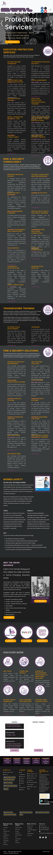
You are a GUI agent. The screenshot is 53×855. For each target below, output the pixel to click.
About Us (22, 776)
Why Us (5, 774)
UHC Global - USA (32, 773)
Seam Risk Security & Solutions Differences (9, 778)
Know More (10, 641)
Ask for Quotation (12, 42)
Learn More (11, 154)
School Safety (8, 782)
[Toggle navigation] (50, 9)
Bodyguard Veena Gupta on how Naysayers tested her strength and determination (13, 728)
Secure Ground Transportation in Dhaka (9, 813)
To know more (40, 601)
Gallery (21, 781)
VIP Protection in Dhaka (42, 812)
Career (21, 783)
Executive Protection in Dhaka (26, 813)
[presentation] (2, 22)
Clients (24, 10)
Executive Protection (5, 9)
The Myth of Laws (10, 738)
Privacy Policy (46, 851)
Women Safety (14, 10)
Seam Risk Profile (8, 772)
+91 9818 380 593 (44, 827)
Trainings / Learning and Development (17, 9)
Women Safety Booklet (10, 786)
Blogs (6, 789)
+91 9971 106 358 (44, 829)
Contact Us (42, 826)
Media (20, 10)
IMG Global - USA (32, 776)
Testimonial (30, 10)
